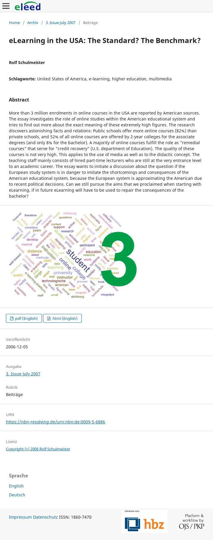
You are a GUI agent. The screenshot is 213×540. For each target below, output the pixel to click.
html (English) (65, 318)
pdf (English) (26, 318)
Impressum (20, 517)
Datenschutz (45, 517)
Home (14, 22)
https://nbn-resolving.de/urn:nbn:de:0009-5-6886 (55, 422)
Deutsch (17, 495)
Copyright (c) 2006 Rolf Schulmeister (38, 449)
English (16, 486)
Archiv (32, 22)
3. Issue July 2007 (60, 22)
